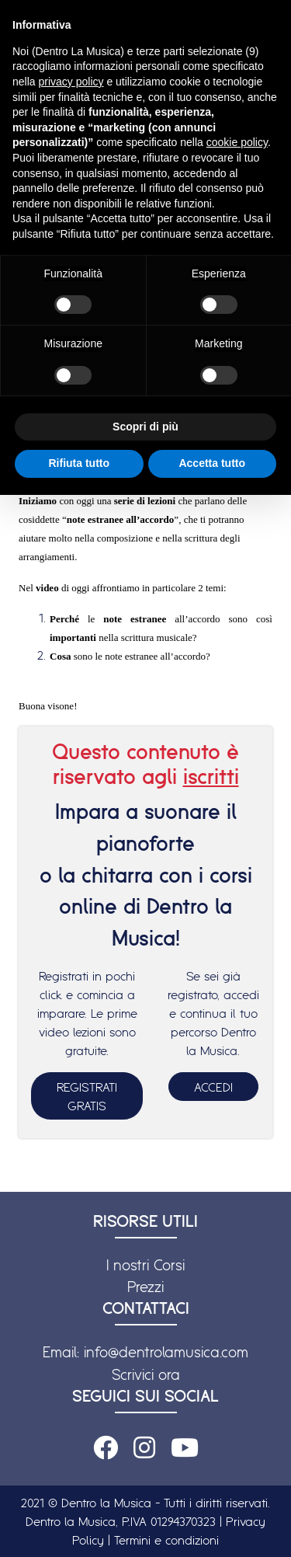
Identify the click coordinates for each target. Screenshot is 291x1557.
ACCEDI (213, 1087)
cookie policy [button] (237, 142)
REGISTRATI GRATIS (87, 1096)
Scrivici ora (146, 1374)
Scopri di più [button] (145, 426)
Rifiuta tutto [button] (78, 463)
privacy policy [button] (70, 81)
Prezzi (145, 1286)
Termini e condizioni (166, 1540)
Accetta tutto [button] (211, 463)
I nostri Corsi (145, 1265)
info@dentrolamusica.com (166, 1352)
